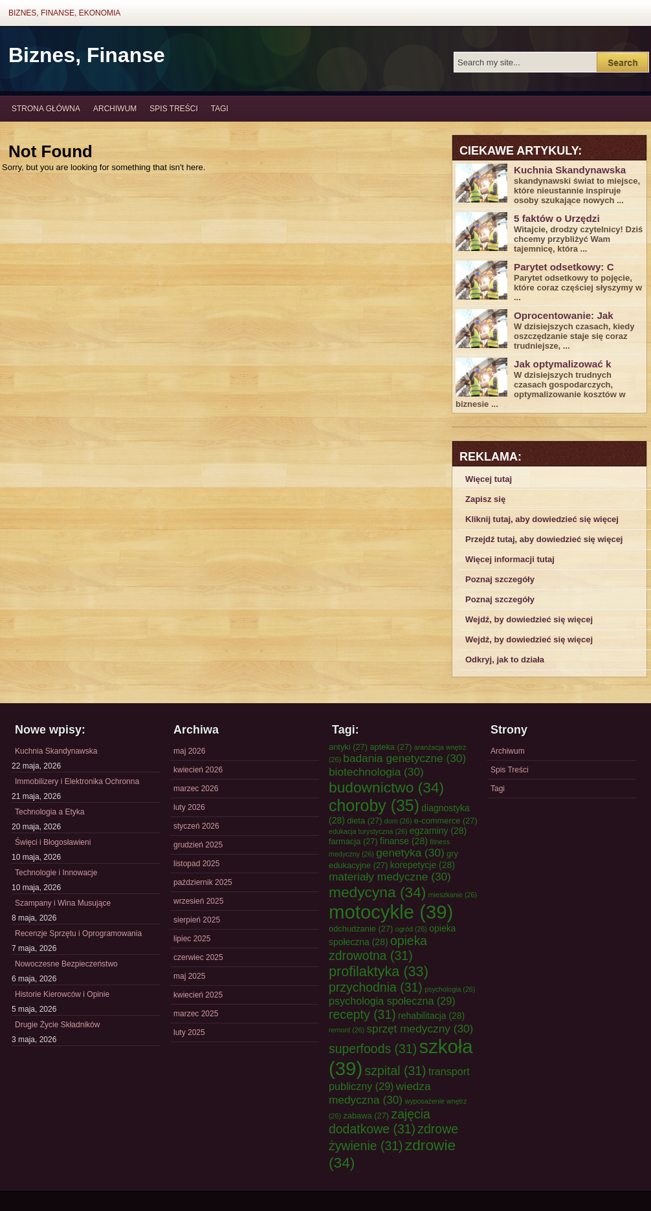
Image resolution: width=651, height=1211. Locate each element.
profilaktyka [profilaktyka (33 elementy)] (378, 971)
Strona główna (46, 108)
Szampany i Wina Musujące (63, 903)
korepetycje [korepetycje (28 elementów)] (422, 865)
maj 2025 (189, 976)
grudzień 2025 (198, 844)
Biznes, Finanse (86, 55)
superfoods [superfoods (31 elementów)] (373, 1049)
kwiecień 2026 (198, 769)
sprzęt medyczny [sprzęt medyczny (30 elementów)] (419, 1028)
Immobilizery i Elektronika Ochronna (77, 781)
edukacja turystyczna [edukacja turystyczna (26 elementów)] (368, 831)
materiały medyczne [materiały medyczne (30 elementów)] (390, 876)
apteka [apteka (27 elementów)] (391, 747)
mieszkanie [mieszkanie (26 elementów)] (452, 895)
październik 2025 (202, 882)
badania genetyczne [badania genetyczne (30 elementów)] (404, 758)
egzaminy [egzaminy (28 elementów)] (438, 830)
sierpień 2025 (196, 919)
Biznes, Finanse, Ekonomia (64, 12)
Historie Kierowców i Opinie (62, 994)
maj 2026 (189, 751)
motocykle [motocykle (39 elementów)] (391, 911)
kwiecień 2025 (198, 994)
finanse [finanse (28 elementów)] (404, 841)
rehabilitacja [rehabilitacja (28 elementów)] (431, 1015)
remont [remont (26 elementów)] (346, 1030)
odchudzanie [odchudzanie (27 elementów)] (361, 928)
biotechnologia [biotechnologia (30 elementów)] (376, 771)
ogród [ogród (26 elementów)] (411, 929)
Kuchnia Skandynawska (570, 169)
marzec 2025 (195, 1013)
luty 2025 (189, 1032)
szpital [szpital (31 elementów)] (395, 1071)
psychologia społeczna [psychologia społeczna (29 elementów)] (392, 1001)
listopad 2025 (196, 863)
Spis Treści (173, 108)
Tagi (219, 108)
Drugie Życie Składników (57, 1024)
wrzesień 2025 (198, 901)
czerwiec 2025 (198, 957)
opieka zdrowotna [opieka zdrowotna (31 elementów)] (378, 948)
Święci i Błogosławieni (53, 842)
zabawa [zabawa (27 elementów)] (366, 1115)
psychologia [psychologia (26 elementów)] (450, 989)
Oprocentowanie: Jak (563, 315)
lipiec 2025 (191, 938)
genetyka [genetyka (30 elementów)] (410, 852)
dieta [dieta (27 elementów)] (364, 820)
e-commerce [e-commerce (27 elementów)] (446, 820)
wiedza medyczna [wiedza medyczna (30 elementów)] (380, 1093)
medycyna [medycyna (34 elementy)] (377, 892)
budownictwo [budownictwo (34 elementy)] (386, 787)
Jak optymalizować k (562, 363)
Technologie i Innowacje (56, 872)
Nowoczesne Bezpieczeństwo (66, 963)
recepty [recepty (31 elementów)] (362, 1014)
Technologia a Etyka (49, 811)
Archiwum (115, 108)
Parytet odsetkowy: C (564, 266)
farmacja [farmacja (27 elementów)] (353, 841)
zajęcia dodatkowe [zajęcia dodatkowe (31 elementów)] (379, 1121)
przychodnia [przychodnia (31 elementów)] (376, 987)
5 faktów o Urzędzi (557, 218)
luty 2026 (189, 807)
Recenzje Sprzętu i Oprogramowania (78, 933)
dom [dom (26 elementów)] (398, 821)
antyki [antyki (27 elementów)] (348, 747)
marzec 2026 (195, 788)
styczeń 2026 (196, 826)
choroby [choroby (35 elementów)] (374, 805)
